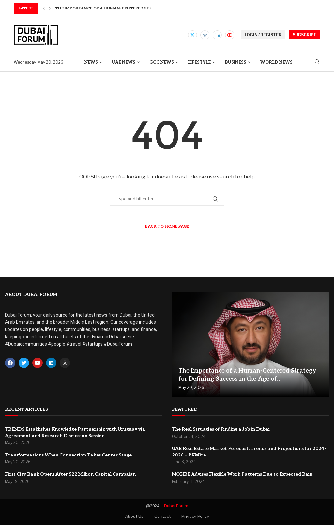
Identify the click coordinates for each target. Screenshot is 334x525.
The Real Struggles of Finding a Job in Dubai (221, 429)
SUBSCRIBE (304, 34)
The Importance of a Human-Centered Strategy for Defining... (126, 8)
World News (276, 62)
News (91, 62)
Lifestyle (199, 62)
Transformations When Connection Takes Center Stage (68, 455)
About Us (134, 516)
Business (235, 62)
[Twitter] (192, 34)
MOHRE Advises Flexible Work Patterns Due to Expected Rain (242, 474)
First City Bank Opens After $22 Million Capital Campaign (70, 474)
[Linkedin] (217, 34)
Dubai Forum (176, 505)
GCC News (161, 62)
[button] (43, 8)
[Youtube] (229, 34)
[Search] (317, 62)
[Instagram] (204, 34)
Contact (162, 516)
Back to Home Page (167, 226)
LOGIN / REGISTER (263, 34)
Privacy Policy (195, 516)
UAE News (123, 62)
